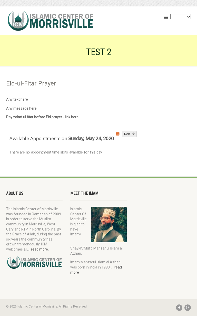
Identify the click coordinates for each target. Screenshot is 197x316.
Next (129, 134)
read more (39, 249)
